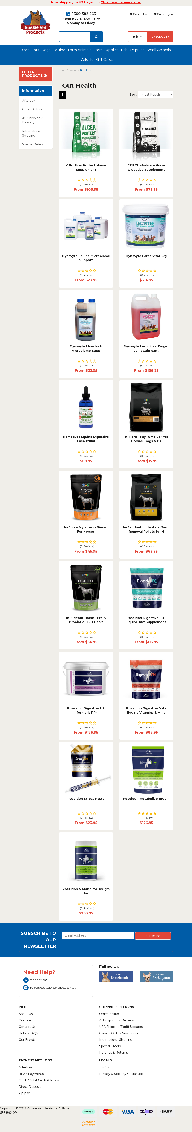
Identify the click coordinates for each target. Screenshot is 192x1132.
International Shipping (31, 133)
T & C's (104, 1067)
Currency (163, 14)
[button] (86, 182)
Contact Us (139, 14)
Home (62, 70)
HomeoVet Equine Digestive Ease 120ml (86, 439)
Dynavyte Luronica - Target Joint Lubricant (146, 348)
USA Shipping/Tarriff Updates (121, 1027)
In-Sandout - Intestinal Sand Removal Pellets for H (146, 529)
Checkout (160, 36)
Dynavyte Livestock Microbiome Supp (86, 348)
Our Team (26, 1020)
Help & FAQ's (28, 1033)
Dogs (45, 50)
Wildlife (87, 60)
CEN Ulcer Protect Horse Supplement (86, 167)
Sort (132, 94)
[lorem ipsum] (74, 36)
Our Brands (27, 1040)
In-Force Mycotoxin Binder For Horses (86, 529)
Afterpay (28, 100)
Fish (124, 50)
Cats (35, 50)
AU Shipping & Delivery (33, 120)
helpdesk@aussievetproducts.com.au (49, 987)
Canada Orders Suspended (119, 1033)
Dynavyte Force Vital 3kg (146, 256)
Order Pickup (32, 109)
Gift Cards (104, 60)
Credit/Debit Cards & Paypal (39, 1080)
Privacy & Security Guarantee (121, 1074)
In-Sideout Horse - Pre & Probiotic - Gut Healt (86, 620)
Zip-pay (24, 1093)
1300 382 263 (81, 14)
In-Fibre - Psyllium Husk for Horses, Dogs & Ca (146, 439)
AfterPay (25, 1067)
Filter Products (34, 74)
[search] (96, 36)
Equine (59, 50)
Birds (24, 50)
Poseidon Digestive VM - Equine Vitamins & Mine (146, 710)
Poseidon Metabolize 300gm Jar (86, 891)
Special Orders (33, 144)
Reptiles (137, 50)
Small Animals (159, 50)
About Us (26, 1014)
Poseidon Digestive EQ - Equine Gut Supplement (146, 620)
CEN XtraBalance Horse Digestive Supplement (146, 167)
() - (137, 36)
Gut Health (86, 70)
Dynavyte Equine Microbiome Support (86, 258)
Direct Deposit (30, 1087)
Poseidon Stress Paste (86, 799)
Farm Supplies (106, 50)
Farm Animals (79, 50)
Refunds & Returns (113, 1052)
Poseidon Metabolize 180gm (146, 799)
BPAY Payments (31, 1074)
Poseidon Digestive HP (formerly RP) (86, 710)
